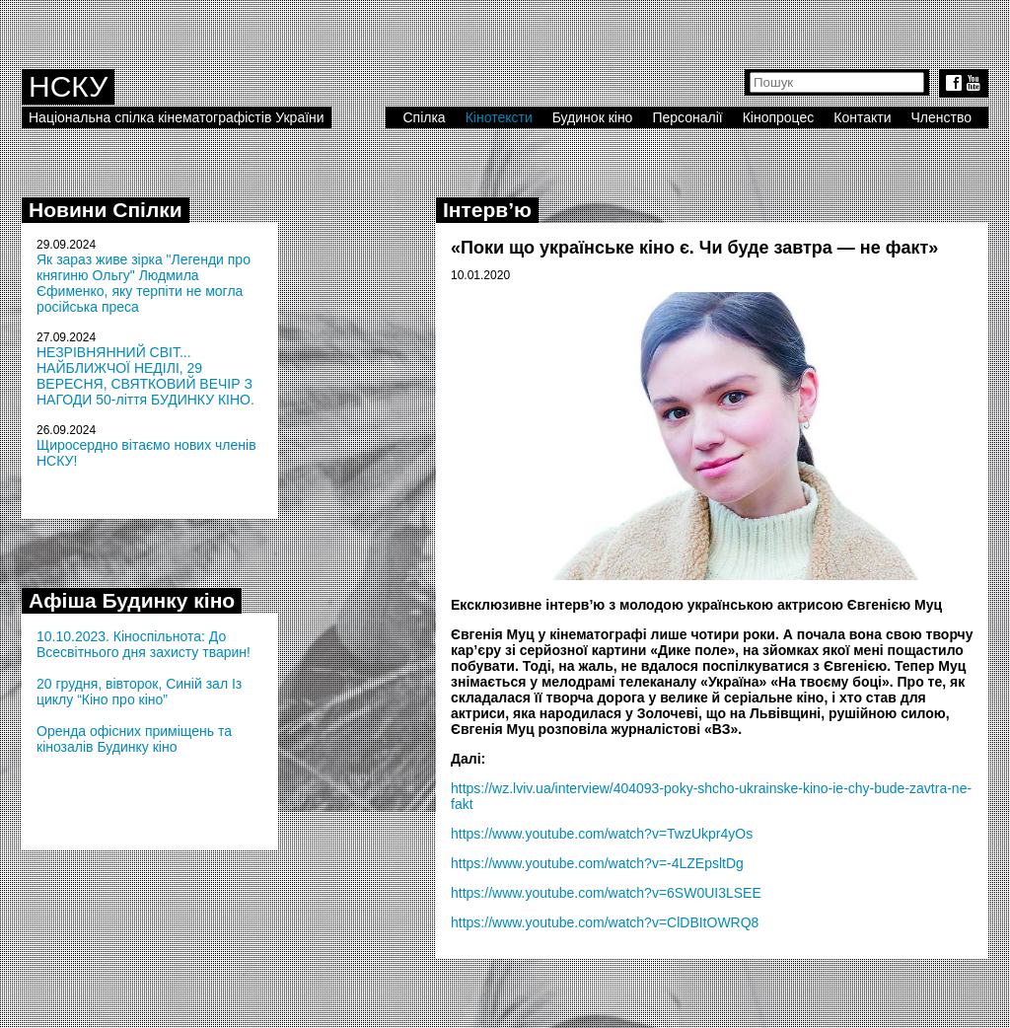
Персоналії (687, 117)
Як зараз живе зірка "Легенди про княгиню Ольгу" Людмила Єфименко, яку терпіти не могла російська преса (143, 283)
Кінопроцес (779, 117)
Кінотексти (499, 117)
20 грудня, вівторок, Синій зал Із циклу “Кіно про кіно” (139, 691)
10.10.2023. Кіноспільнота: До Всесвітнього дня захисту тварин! (143, 644)
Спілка (423, 117)
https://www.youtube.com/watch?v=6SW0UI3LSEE (606, 893)
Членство (942, 117)
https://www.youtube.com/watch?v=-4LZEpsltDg (597, 863)
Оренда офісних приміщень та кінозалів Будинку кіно (134, 739)
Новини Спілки (105, 209)
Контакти (862, 117)
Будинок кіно (592, 117)
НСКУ (68, 86)
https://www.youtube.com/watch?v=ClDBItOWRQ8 (604, 922)
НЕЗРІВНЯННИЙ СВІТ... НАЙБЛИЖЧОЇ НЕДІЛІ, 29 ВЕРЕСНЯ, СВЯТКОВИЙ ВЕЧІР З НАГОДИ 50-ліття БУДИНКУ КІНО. (145, 375)
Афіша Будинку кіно (132, 600)
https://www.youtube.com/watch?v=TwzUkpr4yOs (602, 834)
